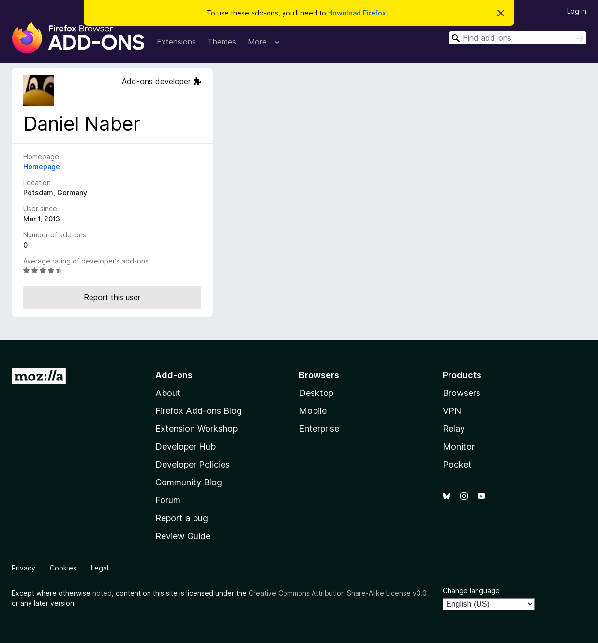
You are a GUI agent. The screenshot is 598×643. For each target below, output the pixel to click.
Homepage (41, 166)
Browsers (461, 393)
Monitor (459, 446)
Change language (471, 590)
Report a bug (181, 518)
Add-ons (174, 375)
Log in (576, 11)
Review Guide (182, 536)
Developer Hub (185, 446)
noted (102, 593)
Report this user (112, 297)
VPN (452, 411)
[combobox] (517, 37)
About (167, 393)
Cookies (63, 568)
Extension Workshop (196, 429)
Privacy (23, 568)
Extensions (176, 41)
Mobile (313, 411)
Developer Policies (192, 464)
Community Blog (188, 482)
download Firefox (357, 13)
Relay (454, 429)
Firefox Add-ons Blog (198, 411)
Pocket (457, 464)
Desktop (316, 393)
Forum (167, 500)
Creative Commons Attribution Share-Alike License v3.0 (338, 593)
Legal (99, 568)
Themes (222, 41)
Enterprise (319, 429)
